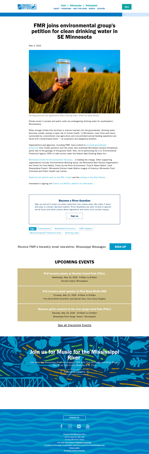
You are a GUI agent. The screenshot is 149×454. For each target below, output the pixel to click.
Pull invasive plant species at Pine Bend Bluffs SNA (74, 291)
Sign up (74, 216)
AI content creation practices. (74, 450)
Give (127, 6)
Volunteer (91, 5)
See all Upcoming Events (74, 325)
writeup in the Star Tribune (93, 177)
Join (63, 5)
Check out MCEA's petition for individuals (73, 183)
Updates (101, 9)
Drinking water (72, 233)
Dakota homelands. (84, 442)
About (56, 9)
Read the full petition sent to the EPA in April (50, 177)
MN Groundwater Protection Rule (45, 233)
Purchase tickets (74, 372)
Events (92, 9)
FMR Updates (85, 228)
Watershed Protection (65, 228)
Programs (66, 9)
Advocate (76, 5)
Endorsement (44, 228)
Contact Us (74, 418)
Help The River (80, 9)
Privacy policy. (74, 448)
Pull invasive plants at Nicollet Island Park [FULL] (74, 273)
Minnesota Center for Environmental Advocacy (51, 160)
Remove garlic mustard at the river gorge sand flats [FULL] (74, 309)
